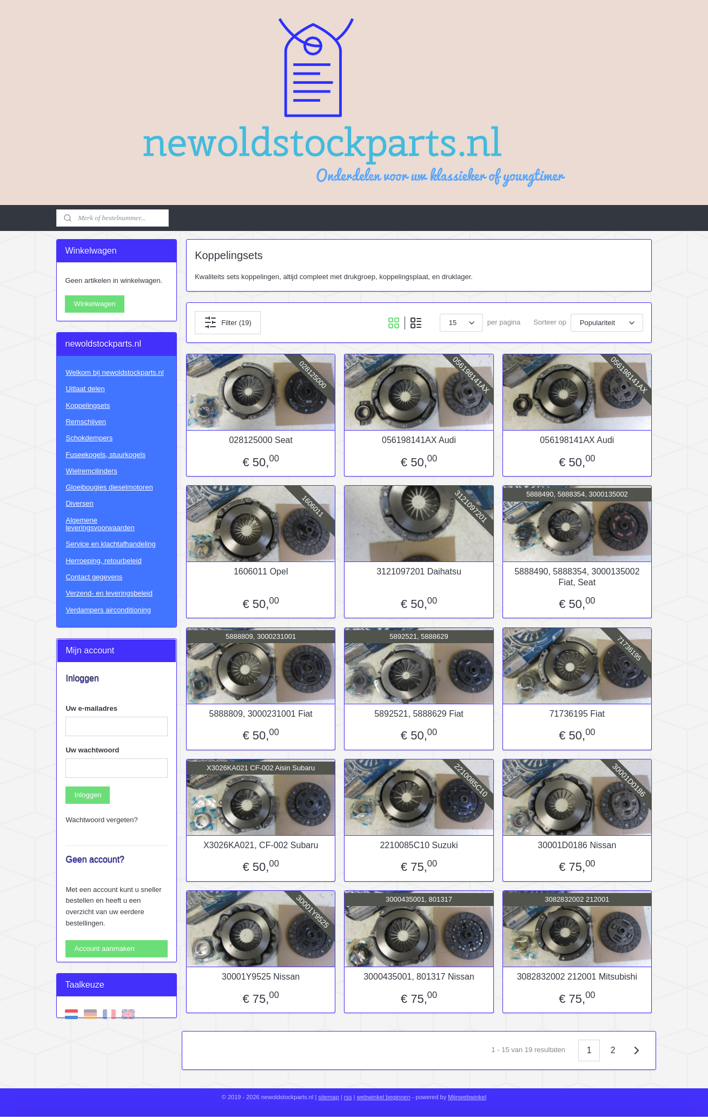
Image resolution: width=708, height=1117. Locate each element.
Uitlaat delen (84, 389)
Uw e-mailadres (91, 708)
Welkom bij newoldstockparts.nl (114, 372)
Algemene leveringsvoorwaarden (99, 524)
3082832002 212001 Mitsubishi (577, 976)
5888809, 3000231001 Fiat (260, 713)
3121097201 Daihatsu (418, 571)
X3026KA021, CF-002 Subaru (260, 845)
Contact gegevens (93, 577)
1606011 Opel (260, 571)
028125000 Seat (260, 440)
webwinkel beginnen (383, 1097)
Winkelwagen (94, 304)
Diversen (79, 503)
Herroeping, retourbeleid (103, 561)
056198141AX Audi (419, 440)
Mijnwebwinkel (467, 1097)
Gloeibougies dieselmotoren (109, 487)
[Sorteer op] (607, 322)
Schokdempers (89, 438)
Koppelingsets (87, 405)
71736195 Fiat (576, 713)
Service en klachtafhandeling (110, 544)
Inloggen (87, 795)
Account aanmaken (104, 948)
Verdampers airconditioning (108, 610)
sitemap (328, 1097)
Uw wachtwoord (92, 750)
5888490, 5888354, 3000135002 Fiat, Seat (576, 576)
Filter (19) (228, 322)
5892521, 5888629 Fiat (419, 713)
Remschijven (85, 422)
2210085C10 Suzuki (419, 845)
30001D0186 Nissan (577, 845)
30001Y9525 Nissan (261, 976)
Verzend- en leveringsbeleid (108, 593)
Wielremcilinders (91, 471)
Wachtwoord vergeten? (101, 820)
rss (348, 1097)
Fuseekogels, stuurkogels (105, 455)
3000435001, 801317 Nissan (418, 976)
